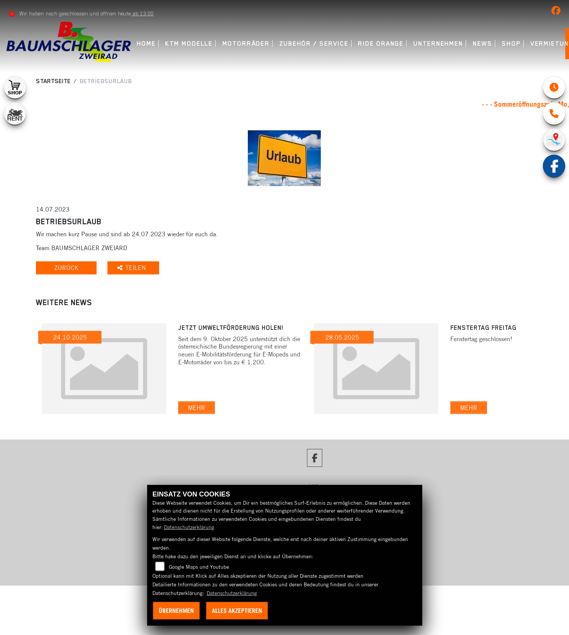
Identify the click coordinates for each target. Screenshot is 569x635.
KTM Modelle (189, 43)
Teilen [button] (133, 267)
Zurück (67, 267)
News (482, 43)
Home (146, 43)
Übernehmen (176, 610)
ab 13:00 (142, 13)
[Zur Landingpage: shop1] (15, 87)
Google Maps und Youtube (199, 566)
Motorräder (246, 43)
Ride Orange (381, 43)
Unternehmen (438, 43)
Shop (511, 43)
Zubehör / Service (314, 43)
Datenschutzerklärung (189, 527)
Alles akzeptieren (237, 610)
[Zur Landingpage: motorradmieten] (15, 113)
